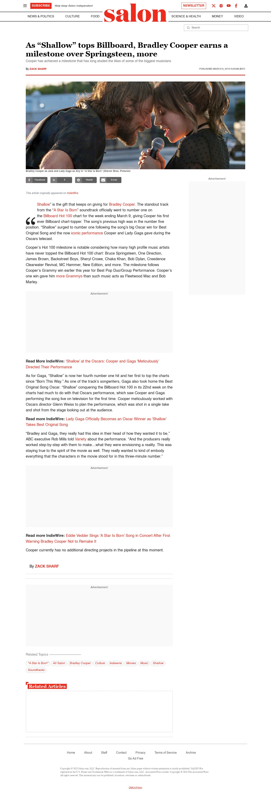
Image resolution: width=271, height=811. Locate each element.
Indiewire (115, 663)
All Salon (59, 663)
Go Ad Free (135, 758)
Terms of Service (166, 752)
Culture (72, 16)
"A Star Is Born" (38, 663)
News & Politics (41, 16)
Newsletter (193, 5)
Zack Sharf (38, 69)
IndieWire (72, 193)
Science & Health (186, 16)
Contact (121, 752)
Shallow (43, 205)
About (88, 752)
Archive (191, 752)
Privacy (140, 752)
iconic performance (87, 233)
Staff (104, 752)
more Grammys (69, 276)
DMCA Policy (135, 788)
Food (95, 16)
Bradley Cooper (122, 205)
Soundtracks (36, 670)
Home (71, 752)
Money (217, 16)
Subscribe (41, 5)
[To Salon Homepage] (135, 13)
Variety (80, 439)
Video (239, 16)
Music (144, 663)
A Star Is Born (66, 210)
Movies (131, 663)
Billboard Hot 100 (58, 216)
